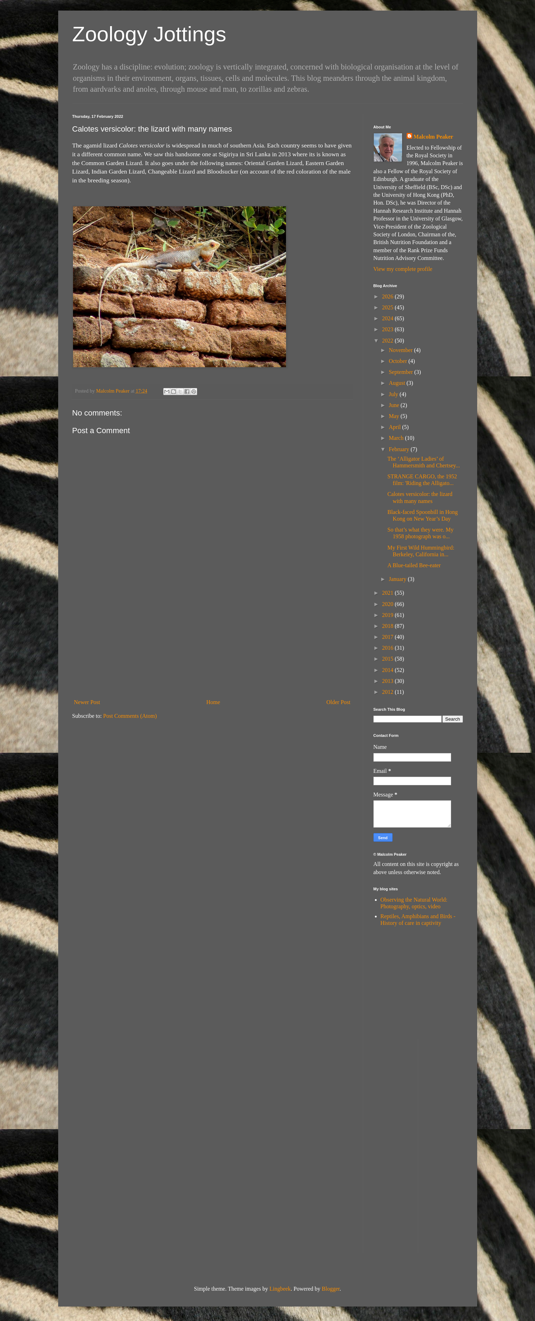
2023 (388, 329)
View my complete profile (402, 269)
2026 (388, 296)
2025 (388, 307)
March (397, 438)
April (395, 427)
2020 (388, 604)
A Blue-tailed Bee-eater (413, 565)
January (398, 579)
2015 (388, 659)
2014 (388, 670)
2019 (388, 615)
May (394, 416)
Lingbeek (280, 1289)
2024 (388, 318)
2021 (388, 593)
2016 (388, 648)
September (401, 372)
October (398, 361)
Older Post (339, 702)
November (401, 350)
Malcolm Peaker (433, 137)
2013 (388, 681)
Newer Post (87, 702)
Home (213, 702)
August (397, 383)
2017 (388, 637)
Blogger (331, 1289)
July (394, 394)
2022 (388, 341)
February (400, 449)
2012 (388, 692)
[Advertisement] (212, 643)
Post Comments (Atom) (130, 716)
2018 (388, 626)
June (394, 405)
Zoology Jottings (149, 34)
